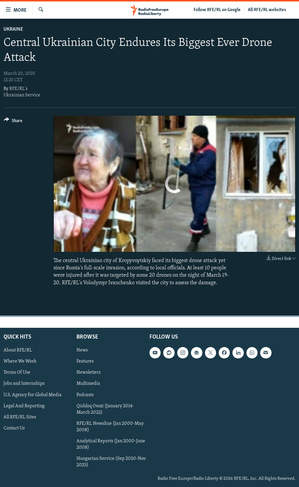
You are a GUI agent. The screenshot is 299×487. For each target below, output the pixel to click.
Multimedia (88, 383)
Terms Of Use (17, 372)
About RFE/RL (18, 350)
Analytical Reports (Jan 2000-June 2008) (111, 444)
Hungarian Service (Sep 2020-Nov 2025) (111, 461)
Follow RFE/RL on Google (217, 10)
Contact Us (14, 428)
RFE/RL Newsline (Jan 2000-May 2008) (110, 426)
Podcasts (85, 394)
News (82, 350)
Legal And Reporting (24, 405)
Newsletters (89, 372)
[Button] (13, 122)
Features (85, 361)
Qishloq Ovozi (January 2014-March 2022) (105, 409)
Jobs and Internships (24, 383)
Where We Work (20, 361)
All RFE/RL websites (267, 10)
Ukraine (13, 29)
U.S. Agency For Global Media (33, 394)
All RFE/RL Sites (20, 417)
